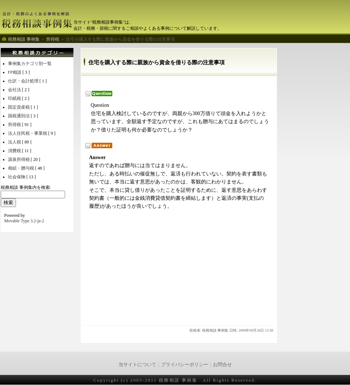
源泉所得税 (19, 159)
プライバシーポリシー (184, 364)
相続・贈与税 (21, 168)
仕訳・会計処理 (24, 81)
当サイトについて (137, 364)
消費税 (15, 150)
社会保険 (17, 176)
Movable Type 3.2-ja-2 (24, 220)
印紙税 (15, 98)
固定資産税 (19, 107)
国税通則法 (19, 115)
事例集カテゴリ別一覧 (30, 63)
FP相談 (15, 72)
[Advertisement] (173, 83)
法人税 (15, 142)
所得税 (53, 39)
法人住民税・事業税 (28, 133)
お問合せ (222, 364)
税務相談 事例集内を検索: (26, 187)
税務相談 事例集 (24, 39)
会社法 (15, 89)
